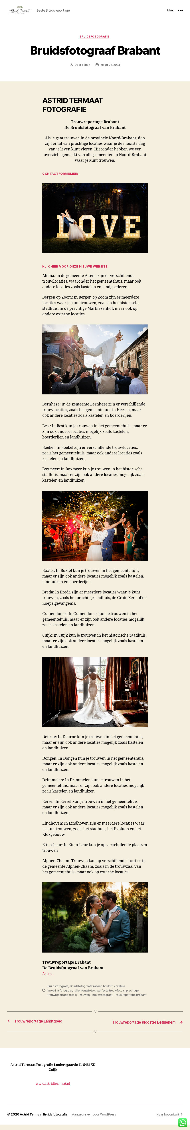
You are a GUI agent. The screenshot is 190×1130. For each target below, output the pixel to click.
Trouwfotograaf (56, 1000)
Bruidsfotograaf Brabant (83, 992)
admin (86, 70)
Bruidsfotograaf (56, 992)
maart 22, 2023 (109, 70)
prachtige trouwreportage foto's (113, 996)
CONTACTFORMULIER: (61, 180)
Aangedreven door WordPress (91, 1119)
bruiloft (103, 992)
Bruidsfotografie (95, 42)
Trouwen (139, 996)
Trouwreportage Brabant (83, 1000)
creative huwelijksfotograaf (125, 992)
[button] (182, 1122)
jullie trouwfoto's (57, 996)
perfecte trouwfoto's (81, 996)
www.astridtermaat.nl (53, 1089)
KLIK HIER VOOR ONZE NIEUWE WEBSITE (77, 272)
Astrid (47, 979)
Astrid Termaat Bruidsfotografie (42, 1119)
